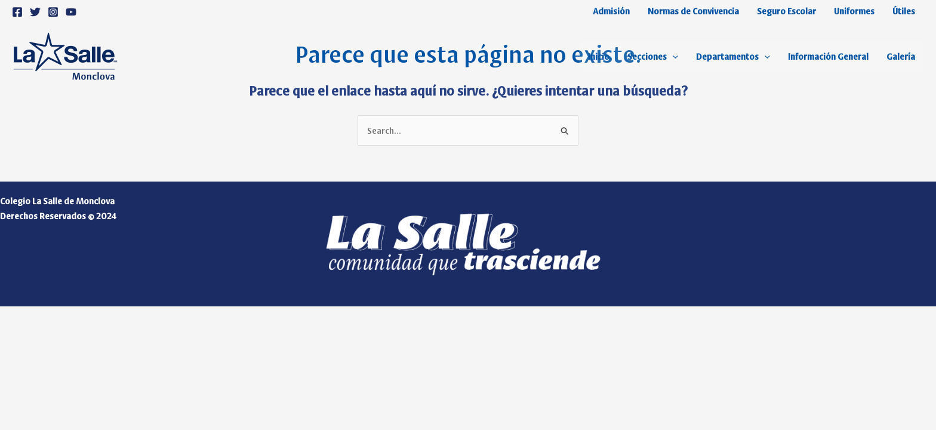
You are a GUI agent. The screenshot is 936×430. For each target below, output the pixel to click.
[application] (672, 56)
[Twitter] (35, 12)
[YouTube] (71, 12)
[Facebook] (17, 12)
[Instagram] (53, 12)
